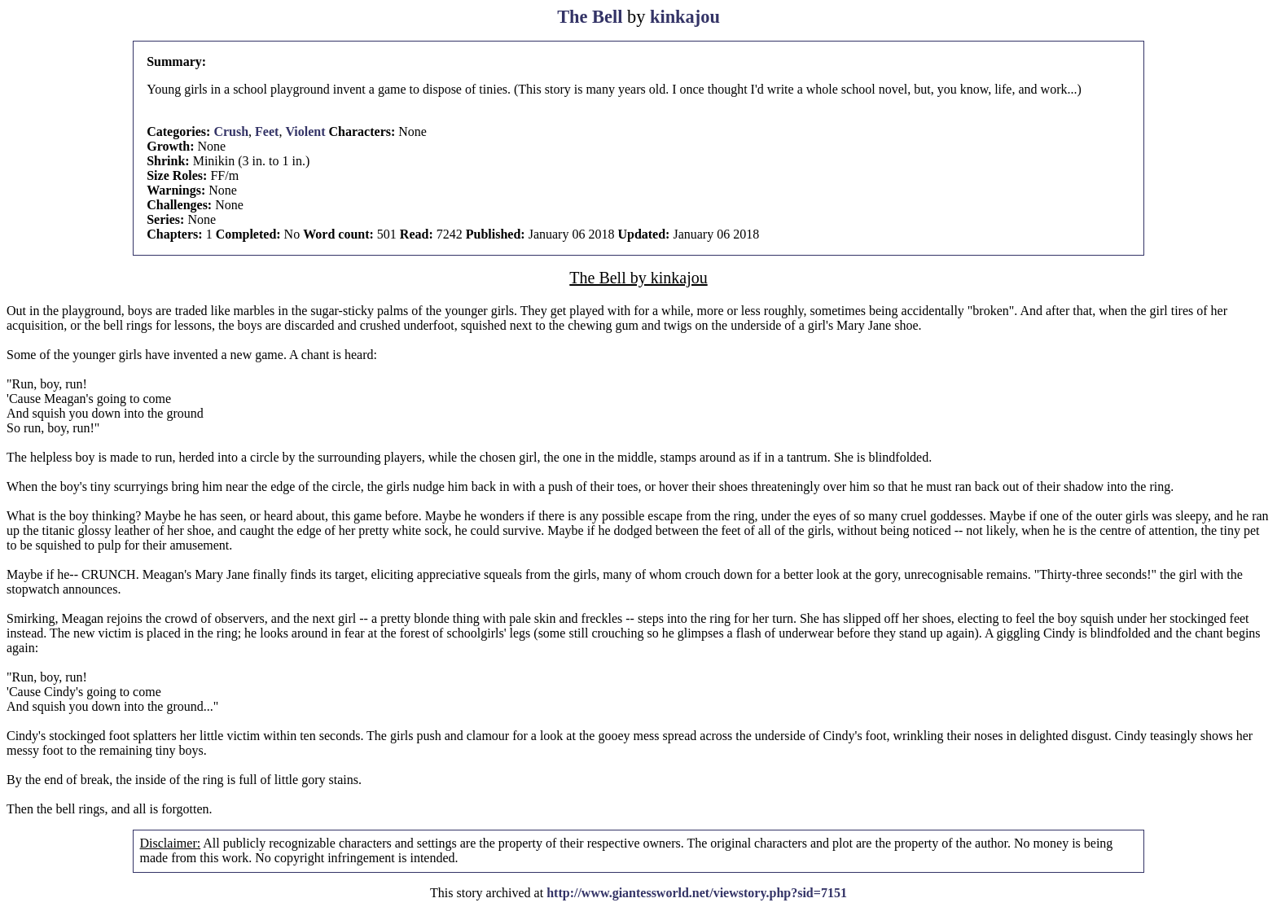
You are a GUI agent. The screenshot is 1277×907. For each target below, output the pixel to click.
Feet (267, 131)
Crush (230, 131)
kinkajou (685, 17)
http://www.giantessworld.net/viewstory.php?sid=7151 (696, 893)
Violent (305, 131)
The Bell (589, 17)
